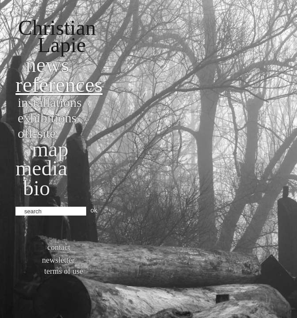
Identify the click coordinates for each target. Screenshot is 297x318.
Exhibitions (47, 117)
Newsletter (58, 260)
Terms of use (63, 271)
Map (50, 149)
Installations (50, 102)
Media (41, 168)
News (47, 64)
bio (36, 188)
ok (94, 210)
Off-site (37, 133)
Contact (58, 247)
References (59, 84)
